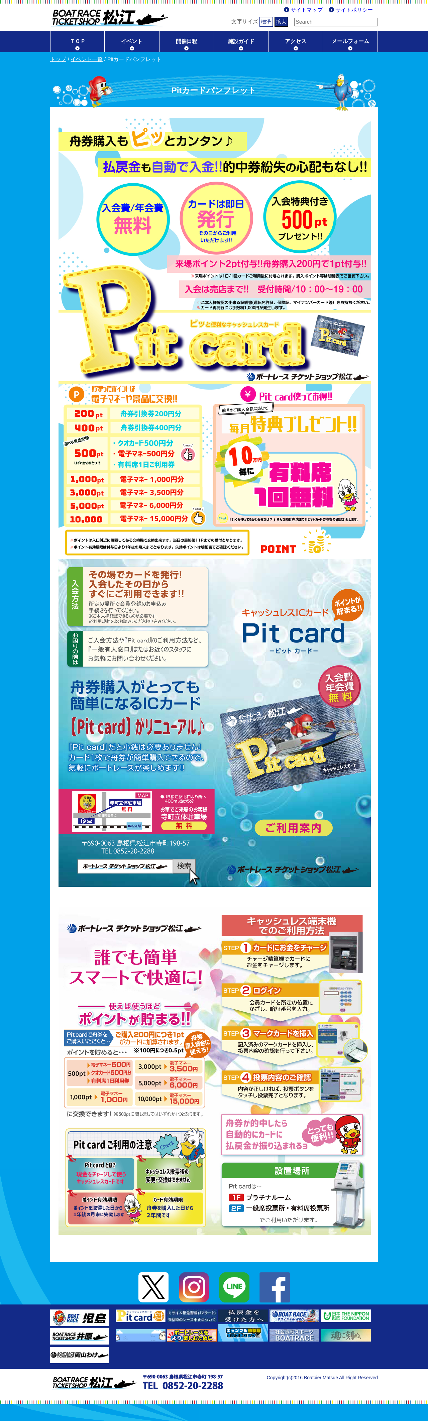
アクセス (295, 41)
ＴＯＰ (78, 41)
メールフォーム (350, 41)
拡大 (270, 22)
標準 (255, 22)
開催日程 (186, 41)
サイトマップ (307, 10)
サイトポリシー (354, 10)
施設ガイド (241, 41)
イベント (131, 41)
